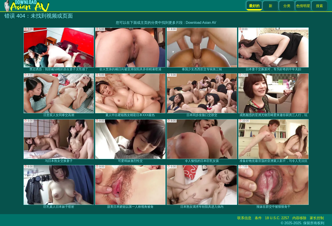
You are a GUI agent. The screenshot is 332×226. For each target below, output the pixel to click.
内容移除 (299, 218)
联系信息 (244, 218)
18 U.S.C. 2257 (277, 218)
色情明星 (303, 6)
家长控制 (317, 218)
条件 (258, 218)
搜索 (319, 6)
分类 (286, 6)
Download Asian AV (201, 22)
